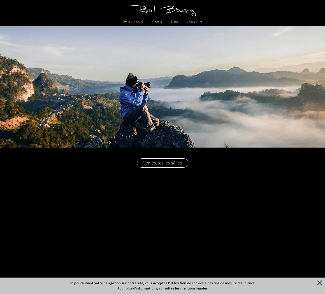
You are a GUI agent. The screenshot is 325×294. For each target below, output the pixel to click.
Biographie (194, 21)
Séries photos (133, 21)
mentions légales (193, 288)
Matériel (157, 21)
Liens (175, 21)
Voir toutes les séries (162, 163)
